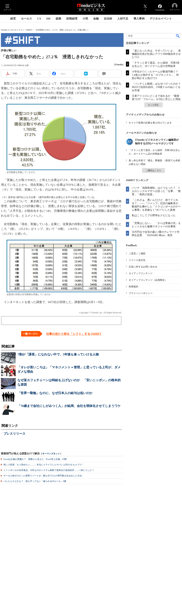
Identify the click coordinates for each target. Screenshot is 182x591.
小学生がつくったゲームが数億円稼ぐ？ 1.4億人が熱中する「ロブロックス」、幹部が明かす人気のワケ (156, 75)
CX (39, 18)
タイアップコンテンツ (141, 273)
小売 (85, 18)
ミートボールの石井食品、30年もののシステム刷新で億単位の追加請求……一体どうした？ (48, 470)
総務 (58, 18)
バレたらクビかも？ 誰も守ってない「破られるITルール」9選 (34, 481)
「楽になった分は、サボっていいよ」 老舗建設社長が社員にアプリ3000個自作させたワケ (156, 54)
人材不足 (122, 18)
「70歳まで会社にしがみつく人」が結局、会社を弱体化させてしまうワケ (69, 406)
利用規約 (133, 286)
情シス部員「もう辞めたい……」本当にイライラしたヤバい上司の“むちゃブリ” (43, 464)
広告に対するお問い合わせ (143, 266)
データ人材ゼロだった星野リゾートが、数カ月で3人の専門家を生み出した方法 (42, 475)
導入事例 (138, 18)
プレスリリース (14, 433)
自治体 (108, 18)
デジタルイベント (161, 18)
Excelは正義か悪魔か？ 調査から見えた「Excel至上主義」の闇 (35, 459)
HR (48, 18)
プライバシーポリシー (141, 293)
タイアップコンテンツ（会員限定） (148, 280)
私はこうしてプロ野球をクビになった (154, 215)
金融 (96, 18)
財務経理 (71, 18)
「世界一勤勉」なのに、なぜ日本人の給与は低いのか (54, 393)
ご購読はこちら (153, 170)
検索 (178, 35)
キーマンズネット (51, 454)
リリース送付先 (137, 260)
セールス (26, 18)
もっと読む (153, 105)
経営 (13, 18)
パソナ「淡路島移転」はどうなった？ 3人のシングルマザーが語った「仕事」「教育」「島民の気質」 (156, 191)
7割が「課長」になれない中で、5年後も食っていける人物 (58, 354)
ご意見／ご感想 (137, 253)
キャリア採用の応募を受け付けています (150, 122)
